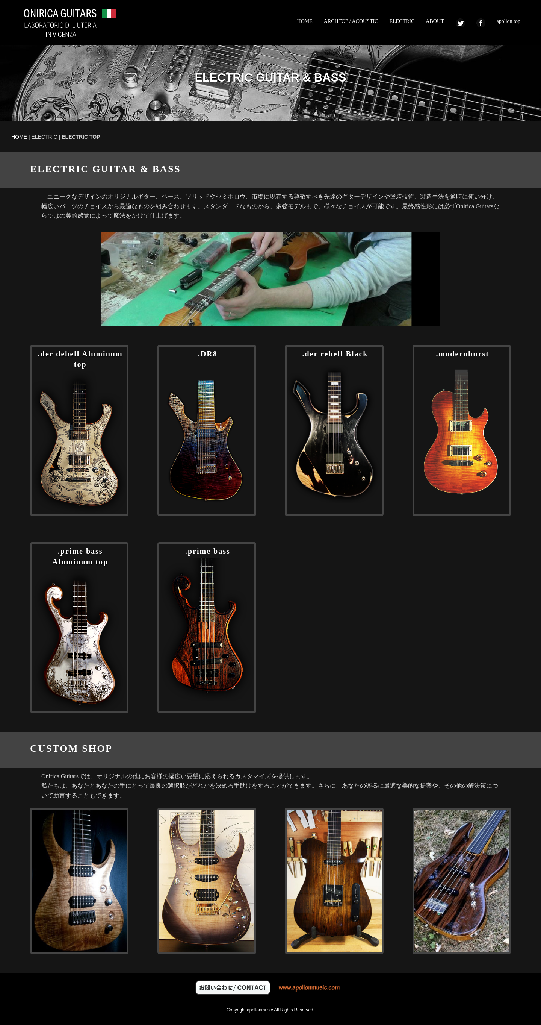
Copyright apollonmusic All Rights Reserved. (270, 1010)
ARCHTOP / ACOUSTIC (351, 21)
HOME (305, 21)
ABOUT (435, 21)
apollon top (508, 21)
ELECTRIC (401, 21)
